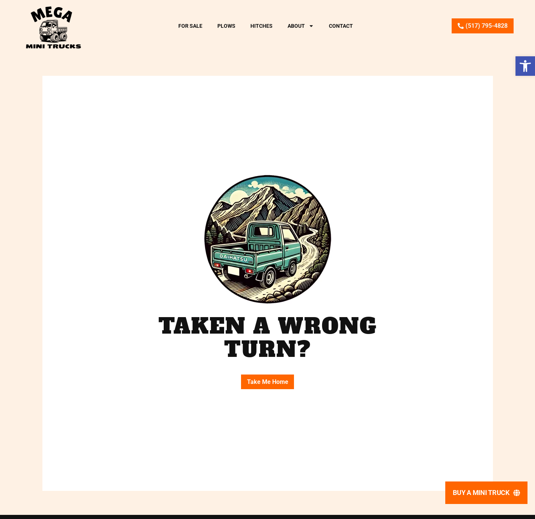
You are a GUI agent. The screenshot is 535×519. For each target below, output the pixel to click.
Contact (341, 26)
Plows (226, 26)
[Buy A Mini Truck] (486, 492)
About (301, 26)
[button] (525, 66)
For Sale (190, 26)
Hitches (261, 26)
